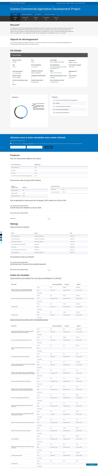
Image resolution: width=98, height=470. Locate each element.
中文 (83, 3)
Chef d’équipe (53, 60)
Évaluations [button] (46, 19)
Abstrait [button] (15, 19)
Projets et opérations (21, 3)
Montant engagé (16, 75)
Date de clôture (72, 75)
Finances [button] (36, 19)
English (68, 3)
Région (51, 71)
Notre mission (13, 3)
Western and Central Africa (56, 72)
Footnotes (12, 218)
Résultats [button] (56, 19)
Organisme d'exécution (37, 71)
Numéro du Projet (16, 60)
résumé (15, 14)
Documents (38, 14)
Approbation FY (73, 71)
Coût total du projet (17, 71)
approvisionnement (27, 14)
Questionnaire (92, 464)
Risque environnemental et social (58, 75)
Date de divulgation (36, 65)
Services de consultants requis (20, 80)
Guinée (14, 66)
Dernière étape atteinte (37, 80)
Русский (80, 3)
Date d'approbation (55, 65)
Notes (13, 84)
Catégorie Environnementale (38, 75)
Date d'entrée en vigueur (75, 65)
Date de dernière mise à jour (57, 80)
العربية (76, 3)
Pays (13, 65)
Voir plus (63, 33)
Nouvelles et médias (49, 14)
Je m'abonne (49, 147)
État (32, 60)
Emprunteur (72, 60)
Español (72, 3)
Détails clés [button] (26, 19)
